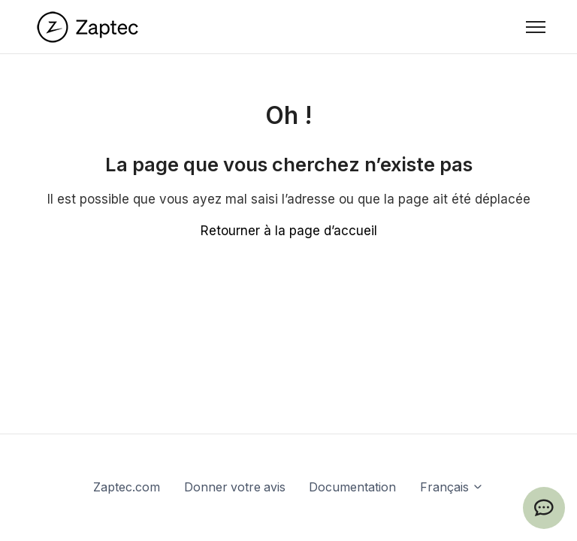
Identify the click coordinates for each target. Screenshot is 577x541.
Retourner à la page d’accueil (289, 230)
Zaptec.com (126, 487)
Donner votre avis (234, 487)
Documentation (352, 487)
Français (452, 487)
